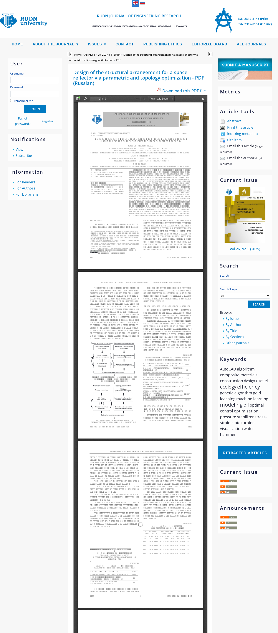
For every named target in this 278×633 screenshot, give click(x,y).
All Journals (251, 44)
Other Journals (237, 343)
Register (47, 121)
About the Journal (53, 44)
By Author (233, 324)
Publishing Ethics (162, 44)
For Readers (25, 182)
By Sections (234, 336)
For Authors (25, 188)
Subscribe (24, 155)
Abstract (234, 121)
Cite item (234, 140)
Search (224, 275)
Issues (95, 44)
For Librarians (27, 194)
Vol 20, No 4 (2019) (109, 54)
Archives (89, 54)
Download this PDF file (184, 91)
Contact (125, 44)
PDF (118, 60)
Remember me (23, 101)
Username (16, 73)
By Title (231, 330)
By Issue (232, 318)
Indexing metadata (242, 133)
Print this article (240, 127)
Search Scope (245, 293)
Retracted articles (245, 452)
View (19, 149)
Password (16, 87)
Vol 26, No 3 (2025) (245, 249)
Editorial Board (209, 44)
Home (17, 44)
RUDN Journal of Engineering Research (139, 20)
